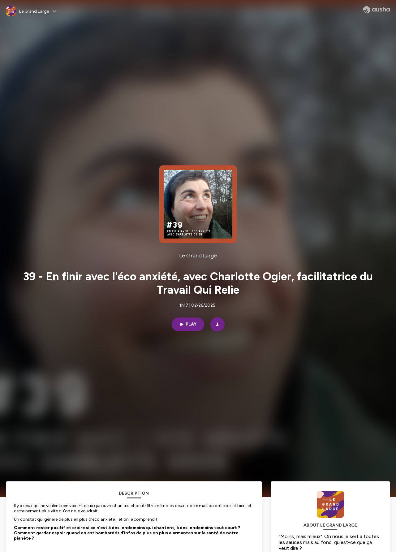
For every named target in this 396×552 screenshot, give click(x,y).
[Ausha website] (376, 10)
